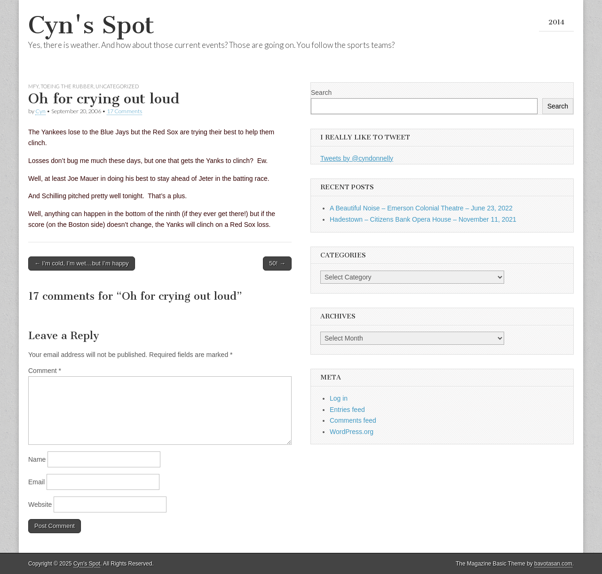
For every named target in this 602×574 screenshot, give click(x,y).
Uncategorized (117, 86)
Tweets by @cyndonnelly (356, 158)
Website (40, 504)
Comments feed (353, 420)
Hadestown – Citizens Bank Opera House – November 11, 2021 (423, 219)
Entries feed (347, 409)
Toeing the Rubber (67, 86)
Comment (44, 370)
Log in (339, 398)
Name (37, 459)
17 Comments (124, 111)
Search (321, 92)
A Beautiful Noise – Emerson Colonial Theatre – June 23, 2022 (421, 208)
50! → (277, 263)
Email (36, 482)
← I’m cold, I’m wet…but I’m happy (81, 263)
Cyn (40, 111)
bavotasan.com (553, 563)
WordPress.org (351, 431)
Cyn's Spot (91, 25)
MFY (33, 86)
